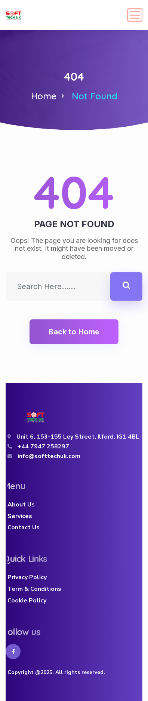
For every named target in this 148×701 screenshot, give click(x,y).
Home (43, 96)
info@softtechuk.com (49, 456)
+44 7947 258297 (43, 446)
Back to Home (74, 331)
